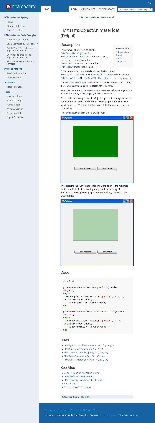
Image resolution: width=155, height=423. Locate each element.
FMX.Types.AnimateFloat (73, 56)
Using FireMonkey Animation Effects (81, 372)
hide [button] (127, 48)
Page (46, 9)
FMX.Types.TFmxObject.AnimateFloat (82, 345)
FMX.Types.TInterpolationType (79, 359)
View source (88, 9)
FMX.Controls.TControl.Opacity (79, 352)
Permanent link (14, 113)
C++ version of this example (77, 387)
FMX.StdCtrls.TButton (104, 74)
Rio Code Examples (16, 73)
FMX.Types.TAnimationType (77, 356)
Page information (15, 117)
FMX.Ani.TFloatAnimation (73, 63)
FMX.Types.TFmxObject (72, 53)
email (124, 415)
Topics (10, 21)
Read (74, 9)
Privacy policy (49, 415)
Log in (150, 2)
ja (113, 345)
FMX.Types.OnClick (86, 105)
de (108, 345)
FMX (88, 397)
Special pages (13, 104)
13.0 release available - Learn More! (96, 17)
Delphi (76, 397)
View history (106, 9)
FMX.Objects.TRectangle (72, 74)
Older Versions (14, 77)
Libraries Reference (16, 26)
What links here (14, 96)
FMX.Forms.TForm (70, 78)
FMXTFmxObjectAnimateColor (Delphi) (83, 380)
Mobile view (135, 415)
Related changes (15, 100)
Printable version (15, 108)
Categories (67, 397)
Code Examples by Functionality (22, 43)
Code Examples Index (17, 39)
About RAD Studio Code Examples (72, 415)
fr (103, 345)
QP (120, 415)
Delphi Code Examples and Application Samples (20, 49)
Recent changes (14, 86)
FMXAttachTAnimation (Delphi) (79, 376)
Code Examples (14, 30)
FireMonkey (69, 383)
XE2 (82, 397)
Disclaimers (95, 415)
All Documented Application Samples (20, 62)
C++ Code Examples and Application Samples (19, 56)
